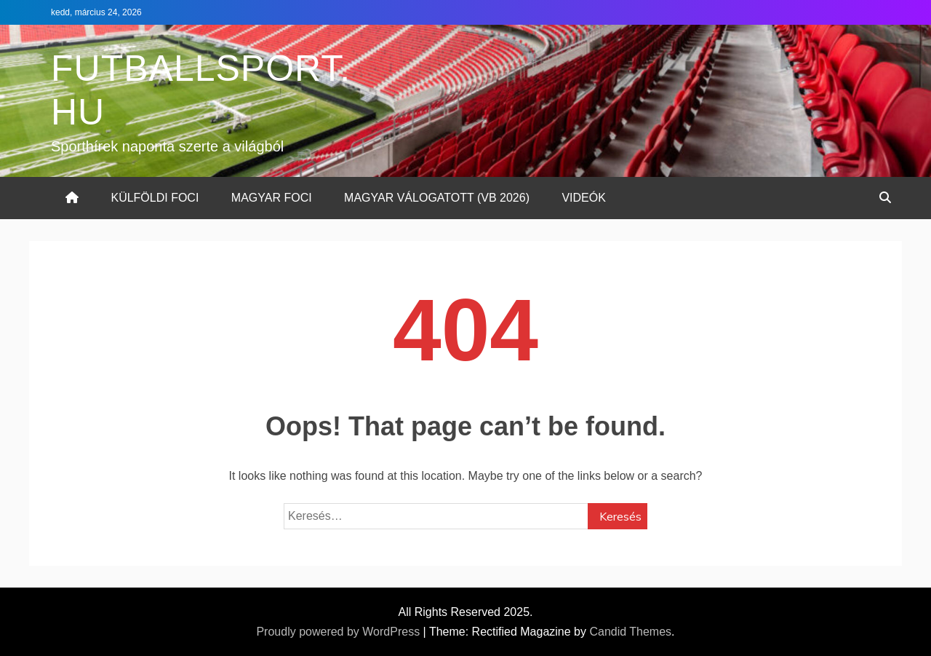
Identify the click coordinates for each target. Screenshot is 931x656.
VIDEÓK (583, 197)
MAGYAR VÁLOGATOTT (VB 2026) (437, 197)
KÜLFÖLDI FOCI (155, 197)
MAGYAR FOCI (271, 197)
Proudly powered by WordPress (339, 631)
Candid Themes (630, 631)
